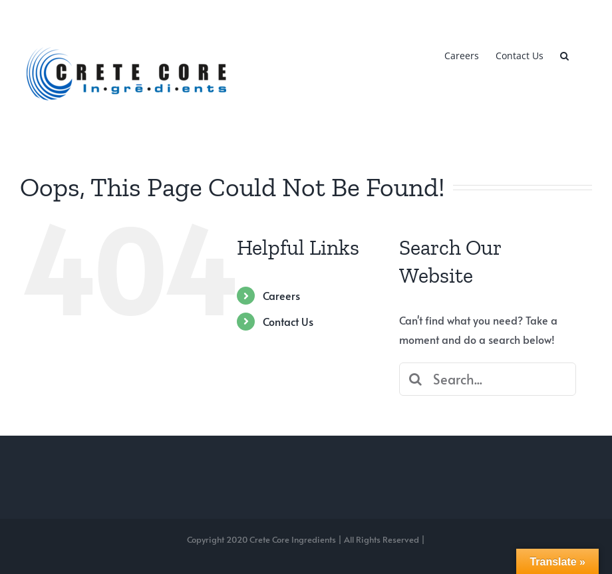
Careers (281, 295)
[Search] (415, 379)
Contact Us (288, 321)
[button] (564, 54)
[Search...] (488, 379)
